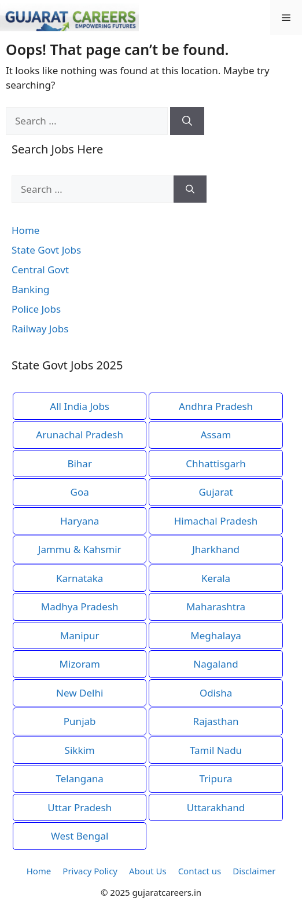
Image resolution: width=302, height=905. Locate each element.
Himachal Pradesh (216, 520)
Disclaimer (254, 871)
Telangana (80, 778)
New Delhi (79, 692)
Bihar (79, 463)
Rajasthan (216, 721)
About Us (148, 871)
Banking (31, 289)
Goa (80, 492)
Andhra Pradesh (216, 406)
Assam (216, 434)
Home (25, 230)
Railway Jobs (40, 328)
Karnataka (79, 578)
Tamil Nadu (216, 750)
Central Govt (40, 269)
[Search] (187, 121)
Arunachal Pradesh (79, 434)
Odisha (216, 692)
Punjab (80, 721)
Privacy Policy (89, 871)
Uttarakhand (216, 807)
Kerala (215, 578)
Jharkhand (216, 549)
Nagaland (215, 663)
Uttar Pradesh (79, 807)
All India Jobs (79, 406)
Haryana (79, 520)
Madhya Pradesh (80, 606)
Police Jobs (36, 309)
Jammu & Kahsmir (79, 549)
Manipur (80, 635)
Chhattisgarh (216, 463)
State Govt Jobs (46, 250)
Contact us (200, 871)
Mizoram (80, 663)
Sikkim (80, 750)
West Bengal (79, 835)
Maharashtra (215, 606)
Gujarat (215, 492)
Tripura (215, 778)
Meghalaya (215, 635)
